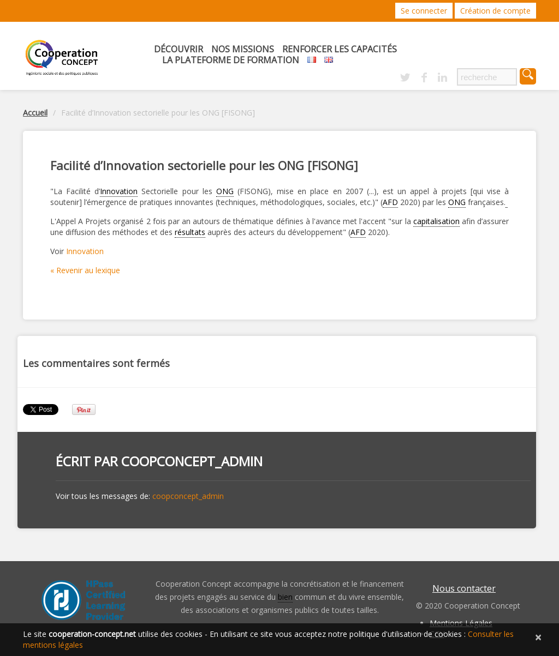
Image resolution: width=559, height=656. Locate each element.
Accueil (35, 112)
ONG (225, 191)
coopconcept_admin (192, 461)
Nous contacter (464, 588)
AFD (390, 202)
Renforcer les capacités (339, 49)
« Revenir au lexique (85, 270)
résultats (190, 232)
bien (285, 597)
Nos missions (242, 49)
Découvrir (178, 49)
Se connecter (424, 10)
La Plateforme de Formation (230, 60)
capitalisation (436, 221)
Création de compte (495, 10)
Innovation (119, 191)
